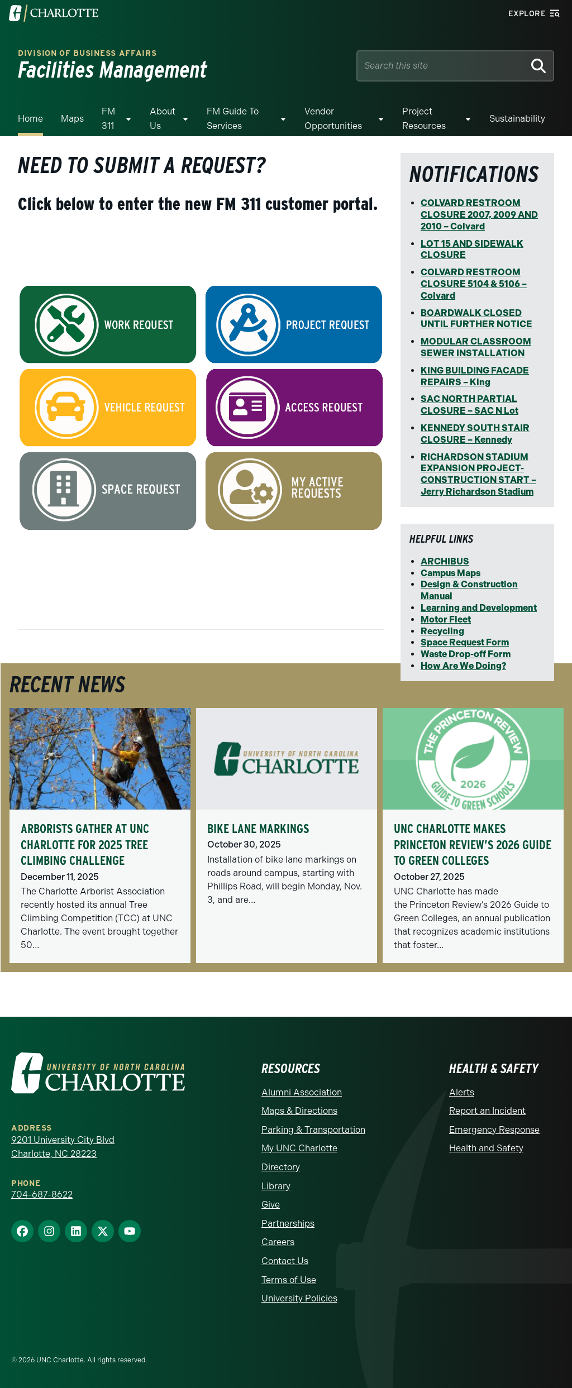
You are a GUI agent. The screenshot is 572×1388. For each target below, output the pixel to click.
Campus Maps (450, 573)
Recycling (442, 631)
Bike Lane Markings (258, 828)
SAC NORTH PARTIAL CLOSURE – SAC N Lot (469, 405)
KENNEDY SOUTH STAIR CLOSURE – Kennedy (475, 434)
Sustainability (517, 118)
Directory (280, 1167)
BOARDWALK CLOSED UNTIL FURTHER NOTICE (476, 319)
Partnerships (287, 1223)
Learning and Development (479, 607)
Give (270, 1204)
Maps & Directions (299, 1110)
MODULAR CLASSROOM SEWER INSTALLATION (476, 347)
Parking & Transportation (313, 1129)
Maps (72, 118)
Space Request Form (465, 642)
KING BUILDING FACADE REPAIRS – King (475, 376)
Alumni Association (301, 1092)
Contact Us (284, 1261)
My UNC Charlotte (299, 1148)
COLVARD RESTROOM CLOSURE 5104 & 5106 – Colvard (474, 284)
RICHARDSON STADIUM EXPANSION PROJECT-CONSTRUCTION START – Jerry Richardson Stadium (478, 474)
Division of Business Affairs (87, 53)
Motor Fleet (446, 619)
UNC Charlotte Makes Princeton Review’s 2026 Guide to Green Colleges (472, 844)
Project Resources (424, 118)
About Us (162, 118)
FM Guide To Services (233, 118)
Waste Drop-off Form (466, 654)
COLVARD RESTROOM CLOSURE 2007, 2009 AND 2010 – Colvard (479, 215)
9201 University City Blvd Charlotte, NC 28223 (63, 1147)
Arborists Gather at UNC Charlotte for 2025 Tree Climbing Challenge (85, 844)
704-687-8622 (42, 1194)
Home (30, 118)
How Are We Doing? (463, 666)
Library (275, 1186)
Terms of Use (288, 1280)
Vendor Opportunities (333, 118)
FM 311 (108, 118)
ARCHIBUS (445, 561)
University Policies (299, 1298)
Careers (277, 1242)
